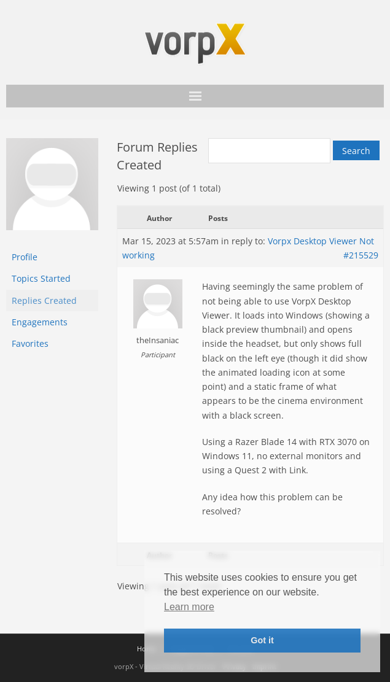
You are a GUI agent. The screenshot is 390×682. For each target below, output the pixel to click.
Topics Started (41, 278)
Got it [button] (262, 640)
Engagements (40, 322)
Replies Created (44, 300)
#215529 (360, 255)
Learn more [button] (189, 607)
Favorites (30, 343)
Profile (24, 257)
